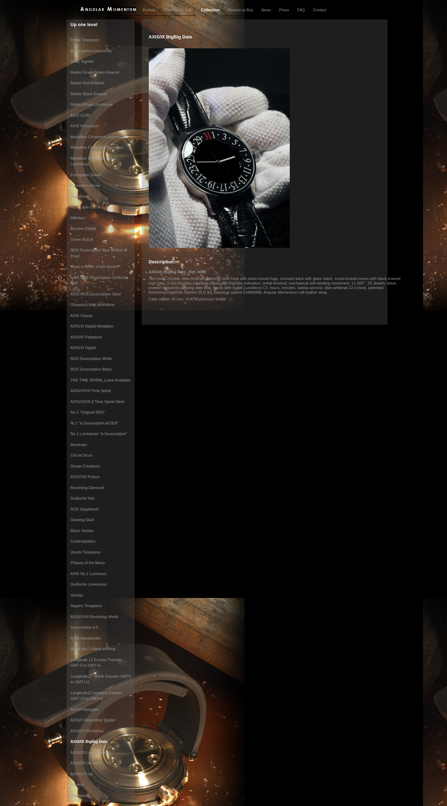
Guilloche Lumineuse (89, 584)
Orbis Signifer (82, 61)
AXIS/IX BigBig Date (89, 741)
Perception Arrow (85, 185)
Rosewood (80, 795)
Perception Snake (86, 175)
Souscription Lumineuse (91, 51)
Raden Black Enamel (89, 94)
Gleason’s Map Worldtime (93, 305)
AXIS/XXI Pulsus (85, 477)
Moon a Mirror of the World (94, 266)
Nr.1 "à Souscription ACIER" (95, 423)
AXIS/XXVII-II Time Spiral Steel (97, 401)
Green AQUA (82, 239)
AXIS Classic (82, 315)
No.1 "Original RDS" (88, 412)
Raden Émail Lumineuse (92, 104)
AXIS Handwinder (86, 638)
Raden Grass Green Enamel (95, 72)
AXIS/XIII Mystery (86, 763)
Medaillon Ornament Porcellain (97, 147)
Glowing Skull (82, 520)
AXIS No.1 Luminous (88, 574)
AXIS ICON (80, 115)
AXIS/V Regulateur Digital (93, 720)
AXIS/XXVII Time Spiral (91, 391)
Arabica (77, 784)
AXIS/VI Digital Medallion (92, 326)
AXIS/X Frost (82, 774)
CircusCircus (81, 455)
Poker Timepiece (85, 40)
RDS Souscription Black (91, 369)
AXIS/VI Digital (83, 348)
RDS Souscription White (91, 358)
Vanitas (77, 595)
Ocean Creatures (85, 466)
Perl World (79, 196)
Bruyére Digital (83, 228)
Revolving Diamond (87, 488)
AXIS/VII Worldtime (87, 731)
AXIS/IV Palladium (86, 337)
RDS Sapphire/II (84, 509)
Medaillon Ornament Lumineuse (98, 137)
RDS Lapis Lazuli (85, 207)
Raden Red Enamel (87, 83)
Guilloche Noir (83, 498)
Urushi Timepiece (85, 552)
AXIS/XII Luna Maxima (90, 752)
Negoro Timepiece (86, 606)
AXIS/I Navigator (85, 709)
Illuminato (79, 444)
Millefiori (78, 218)
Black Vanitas (82, 531)
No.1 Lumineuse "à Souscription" (99, 434)
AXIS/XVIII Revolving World (94, 617)
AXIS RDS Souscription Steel (96, 294)
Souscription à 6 (84, 627)
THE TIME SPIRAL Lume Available (100, 380)
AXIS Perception (85, 126)
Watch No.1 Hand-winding (93, 649)
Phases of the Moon (88, 563)
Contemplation (83, 541)
